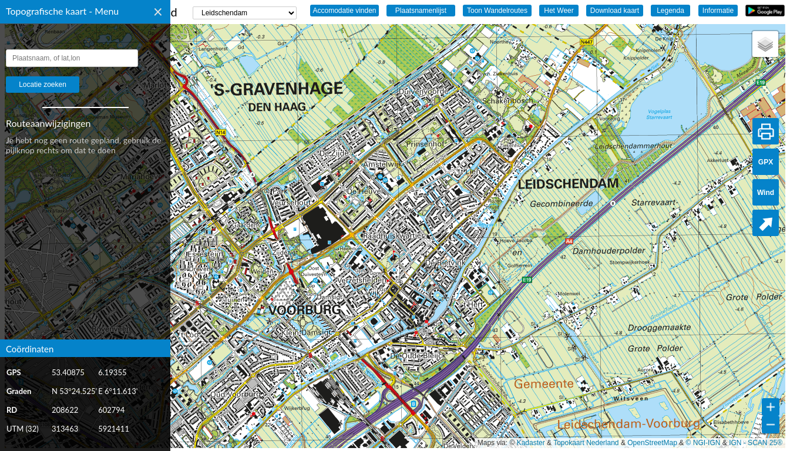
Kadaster (531, 443)
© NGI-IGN (703, 443)
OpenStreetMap (652, 443)
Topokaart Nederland (585, 443)
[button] (765, 44)
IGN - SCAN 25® (755, 443)
